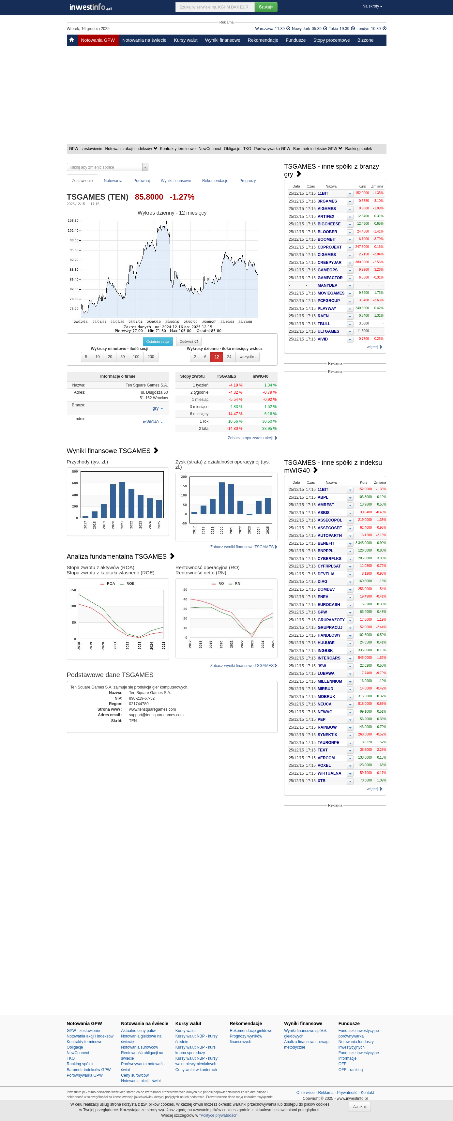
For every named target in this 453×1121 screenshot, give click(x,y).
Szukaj (266, 7)
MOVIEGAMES (331, 293)
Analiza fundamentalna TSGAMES (121, 556)
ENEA (323, 597)
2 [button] (195, 357)
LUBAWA (326, 673)
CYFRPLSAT (329, 566)
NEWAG (325, 712)
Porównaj (141, 180)
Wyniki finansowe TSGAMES (113, 450)
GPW (322, 612)
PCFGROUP (329, 300)
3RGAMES (327, 201)
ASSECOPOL (330, 520)
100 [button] (136, 357)
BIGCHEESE (329, 224)
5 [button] (86, 357)
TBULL (324, 324)
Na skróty (372, 6)
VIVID (323, 339)
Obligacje (232, 148)
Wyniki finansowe (222, 40)
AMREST (326, 505)
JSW (322, 666)
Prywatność (347, 1092)
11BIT (323, 193)
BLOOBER (327, 232)
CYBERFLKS (329, 558)
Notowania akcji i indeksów (131, 148)
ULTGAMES (328, 331)
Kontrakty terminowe (178, 148)
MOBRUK (326, 696)
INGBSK (325, 650)
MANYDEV (327, 285)
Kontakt (367, 1092)
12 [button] (217, 357)
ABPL (323, 497)
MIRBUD (325, 689)
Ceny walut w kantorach (196, 1070)
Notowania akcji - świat (141, 1081)
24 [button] (229, 357)
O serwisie (305, 1092)
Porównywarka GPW (272, 148)
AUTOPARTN (330, 535)
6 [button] (205, 357)
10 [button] (97, 357)
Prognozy (247, 180)
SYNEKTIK (328, 735)
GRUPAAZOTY (331, 620)
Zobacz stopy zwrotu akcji (253, 438)
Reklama (325, 1092)
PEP (321, 719)
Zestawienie (82, 180)
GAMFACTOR (330, 278)
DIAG (322, 581)
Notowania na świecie (144, 40)
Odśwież (189, 341)
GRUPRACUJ (330, 627)
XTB (321, 781)
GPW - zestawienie (86, 148)
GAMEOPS (328, 270)
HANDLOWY (329, 635)
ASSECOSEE (330, 528)
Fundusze (296, 40)
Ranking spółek (359, 148)
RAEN (323, 316)
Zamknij (360, 1106)
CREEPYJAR (329, 262)
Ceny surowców (135, 1075)
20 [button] (110, 357)
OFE (343, 1064)
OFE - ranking (351, 1070)
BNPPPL (326, 551)
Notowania (113, 180)
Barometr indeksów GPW (318, 148)
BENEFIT (326, 543)
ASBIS (324, 512)
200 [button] (151, 357)
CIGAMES (327, 254)
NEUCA (325, 704)
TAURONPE (328, 742)
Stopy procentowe (331, 40)
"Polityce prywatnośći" (218, 1115)
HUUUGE (326, 643)
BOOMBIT (327, 239)
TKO (247, 148)
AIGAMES (327, 208)
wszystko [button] (248, 357)
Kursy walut (185, 40)
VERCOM (326, 758)
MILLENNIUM (330, 681)
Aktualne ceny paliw (138, 1030)
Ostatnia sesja (157, 341)
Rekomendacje (263, 40)
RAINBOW (327, 727)
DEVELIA (326, 574)
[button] (158, 408)
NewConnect (210, 148)
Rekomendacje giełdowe (251, 1030)
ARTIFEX (326, 216)
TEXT (323, 750)
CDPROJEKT (330, 247)
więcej (375, 347)
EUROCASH (329, 604)
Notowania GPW (98, 40)
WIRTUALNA (329, 773)
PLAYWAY (327, 308)
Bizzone (365, 40)
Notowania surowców (139, 1047)
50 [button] (122, 357)
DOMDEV (326, 589)
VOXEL (324, 765)
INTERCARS (329, 658)
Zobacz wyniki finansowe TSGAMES (244, 547)
